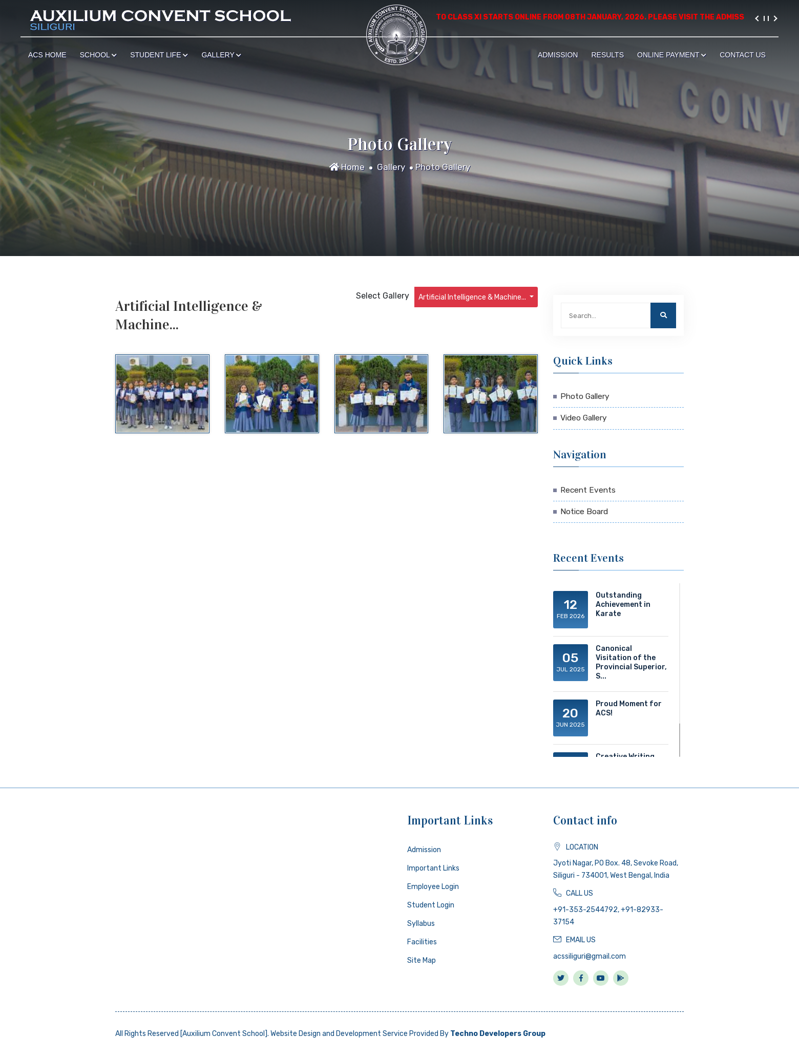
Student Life (159, 55)
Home (347, 167)
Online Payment (671, 55)
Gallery (221, 55)
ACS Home (47, 55)
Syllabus (421, 923)
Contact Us (743, 55)
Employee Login (433, 886)
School (98, 55)
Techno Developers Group (497, 1033)
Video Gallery (583, 417)
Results (607, 55)
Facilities (422, 942)
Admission (558, 55)
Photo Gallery (442, 167)
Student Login (430, 905)
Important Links (433, 868)
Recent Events (588, 490)
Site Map (421, 960)
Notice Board (584, 511)
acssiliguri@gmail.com (589, 956)
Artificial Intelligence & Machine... (473, 297)
